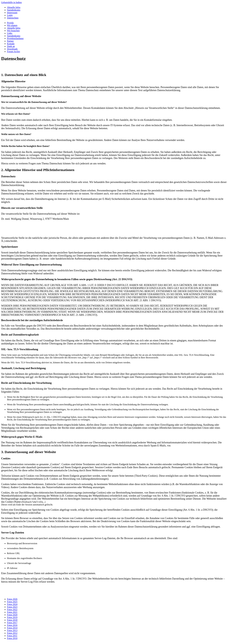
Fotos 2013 (12, 630)
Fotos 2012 (12, 633)
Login (10, 15)
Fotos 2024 (12, 604)
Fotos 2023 (12, 607)
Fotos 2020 (12, 615)
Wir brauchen (13, 30)
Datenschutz (12, 18)
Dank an (11, 46)
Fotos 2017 (12, 622)
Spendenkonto (13, 10)
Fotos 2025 (12, 601)
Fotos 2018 (12, 620)
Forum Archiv (13, 51)
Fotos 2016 (12, 625)
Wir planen (12, 25)
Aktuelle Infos (13, 7)
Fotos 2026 (12, 599)
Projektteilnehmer (15, 38)
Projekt (10, 23)
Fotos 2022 (12, 609)
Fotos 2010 (12, 638)
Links (9, 33)
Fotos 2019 (12, 617)
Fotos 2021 (12, 612)
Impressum (12, 12)
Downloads (12, 49)
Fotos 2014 (12, 628)
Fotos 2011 (12, 635)
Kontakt (11, 43)
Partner (10, 41)
